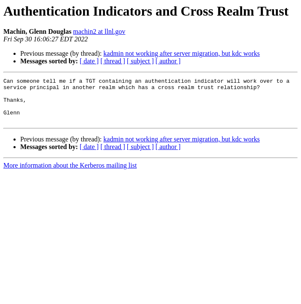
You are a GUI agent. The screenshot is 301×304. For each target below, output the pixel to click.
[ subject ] (140, 61)
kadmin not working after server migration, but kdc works (181, 53)
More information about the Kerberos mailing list (70, 174)
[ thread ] (112, 61)
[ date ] (89, 61)
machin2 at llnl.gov (99, 31)
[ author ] (168, 61)
